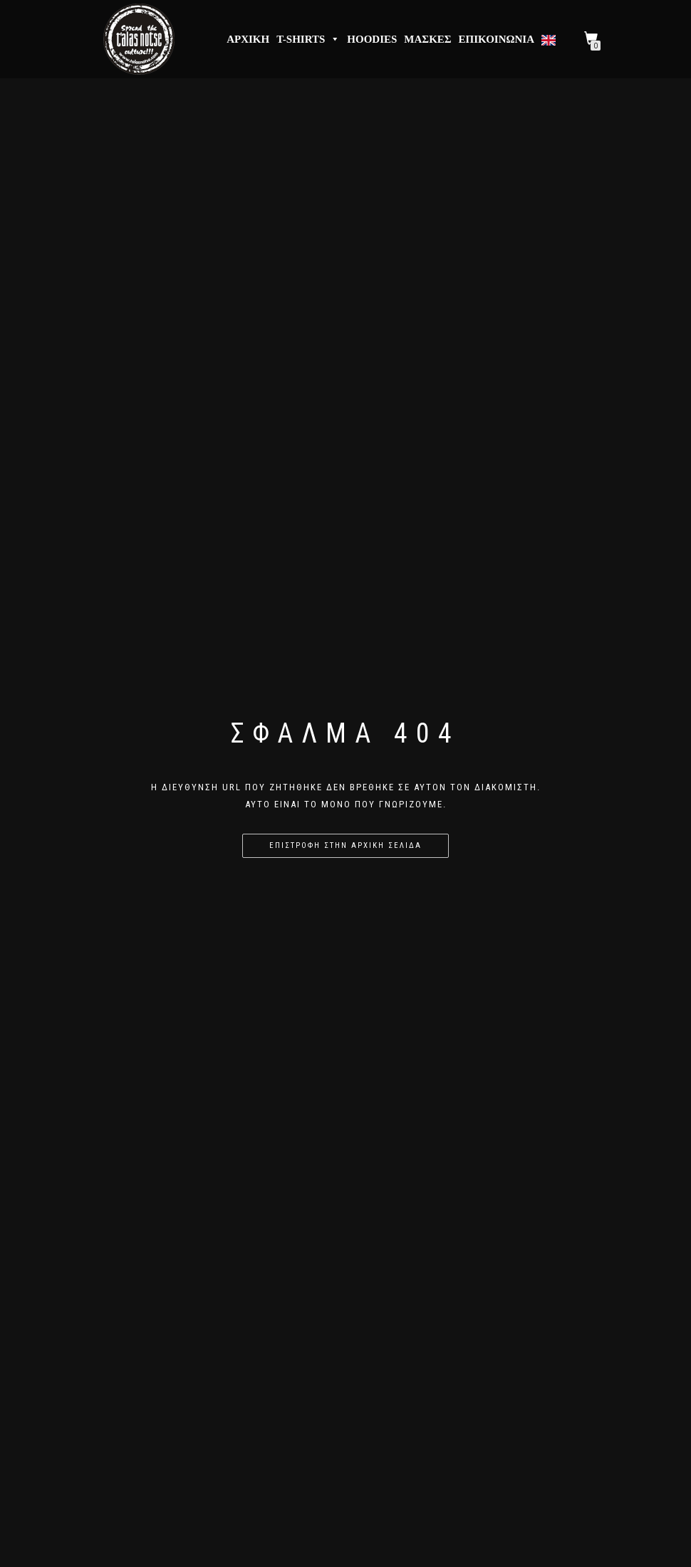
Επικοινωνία (496, 39)
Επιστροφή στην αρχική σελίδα (345, 845)
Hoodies (372, 39)
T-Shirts (308, 39)
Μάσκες (427, 39)
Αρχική (248, 39)
